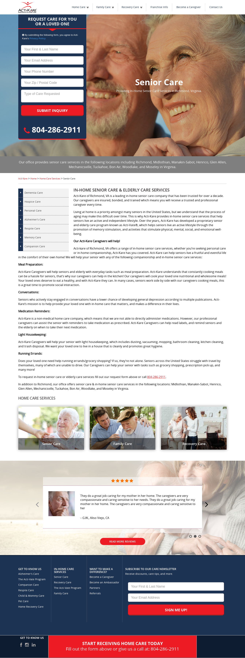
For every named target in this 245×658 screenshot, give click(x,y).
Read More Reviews (122, 541)
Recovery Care (130, 7)
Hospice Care (32, 201)
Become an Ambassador (104, 582)
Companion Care (34, 246)
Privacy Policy (37, 38)
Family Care (103, 7)
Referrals (95, 593)
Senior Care (61, 577)
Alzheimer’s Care (34, 219)
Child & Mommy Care (31, 595)
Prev (38, 505)
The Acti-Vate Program (32, 579)
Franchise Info (159, 7)
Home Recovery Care (31, 606)
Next (207, 505)
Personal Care (33, 210)
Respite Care (32, 228)
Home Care (78, 7)
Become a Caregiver (188, 7)
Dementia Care (33, 192)
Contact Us (216, 7)
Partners (95, 588)
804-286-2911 (52, 129)
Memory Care (32, 237)
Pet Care (23, 601)
